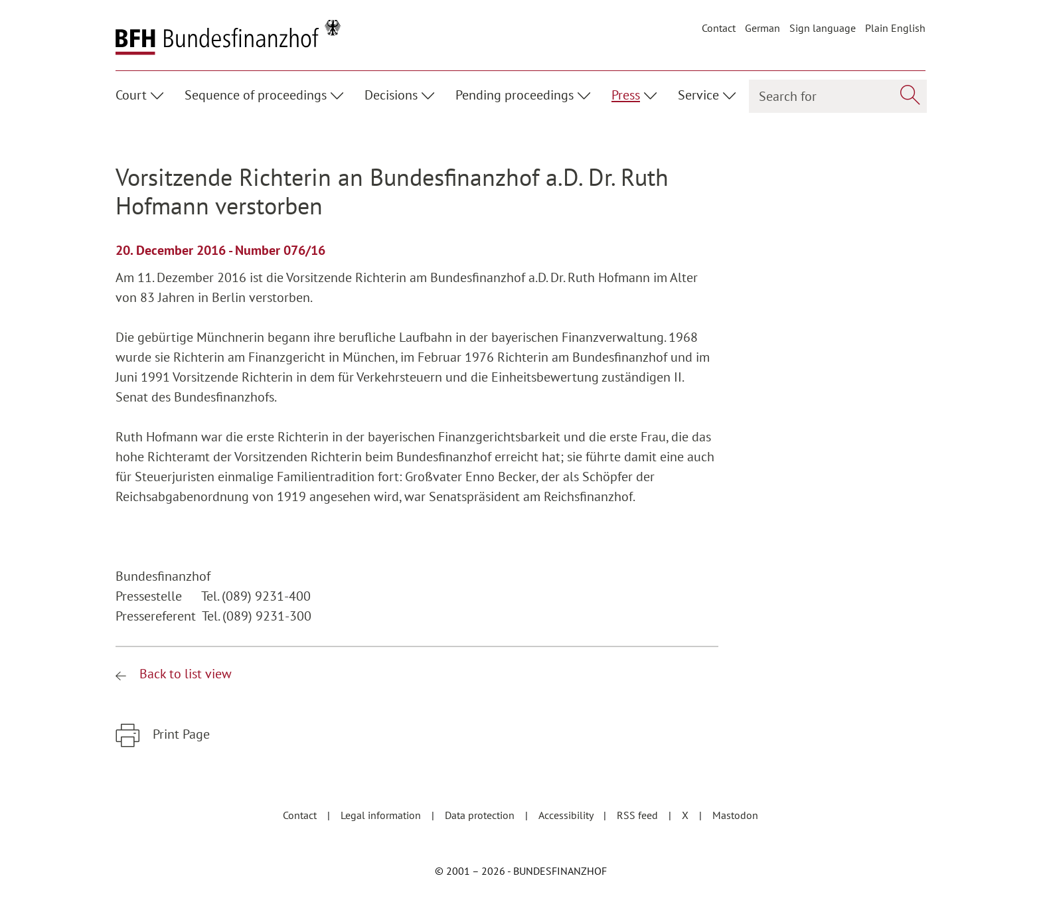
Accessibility (567, 815)
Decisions (391, 95)
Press (625, 95)
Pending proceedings (514, 95)
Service (698, 95)
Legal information (382, 815)
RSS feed (639, 815)
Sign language (822, 28)
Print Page (179, 734)
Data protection (481, 815)
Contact (719, 28)
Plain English (895, 28)
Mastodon (735, 815)
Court (131, 95)
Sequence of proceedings (256, 95)
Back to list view (184, 673)
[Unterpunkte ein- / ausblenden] (159, 93)
